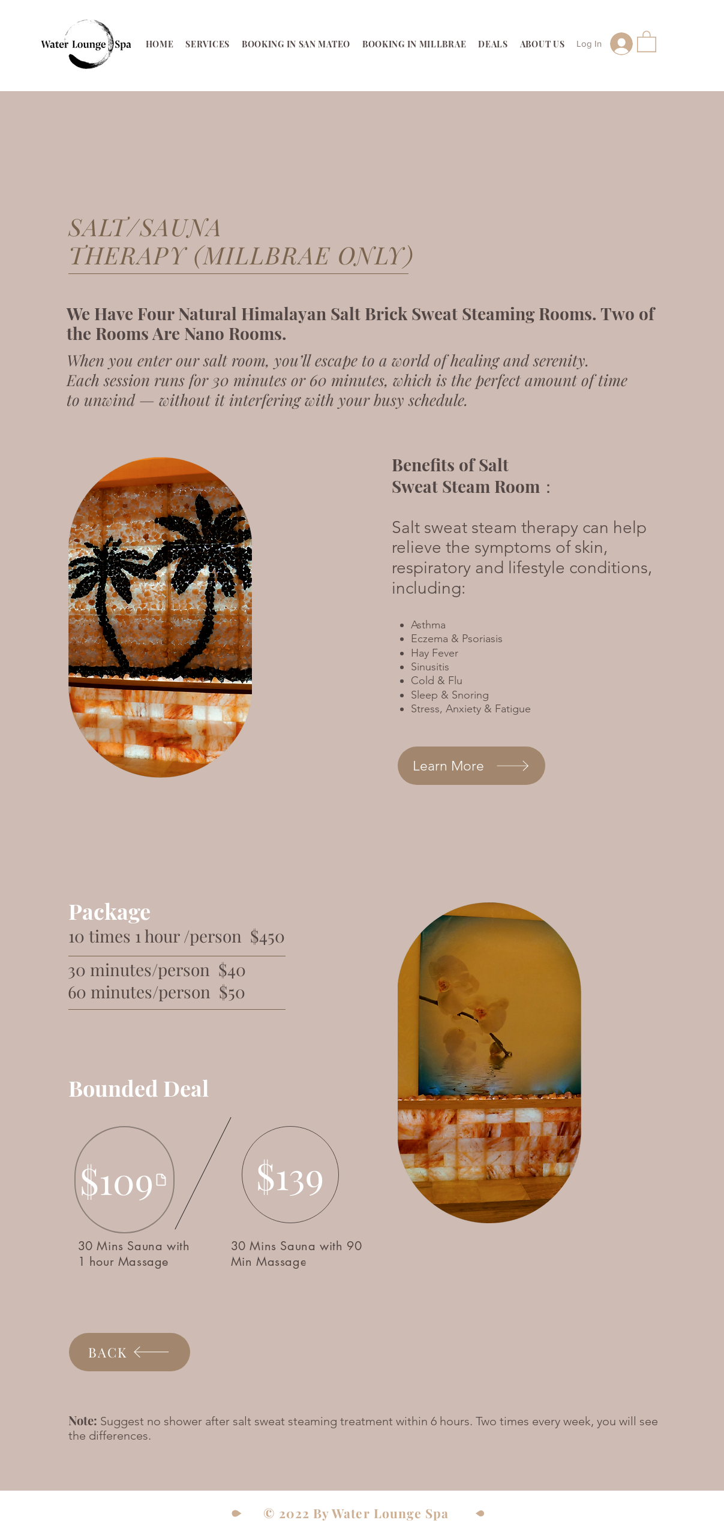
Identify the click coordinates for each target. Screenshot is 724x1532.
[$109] (124, 1179)
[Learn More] (471, 766)
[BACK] (129, 1352)
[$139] (290, 1174)
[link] (646, 40)
